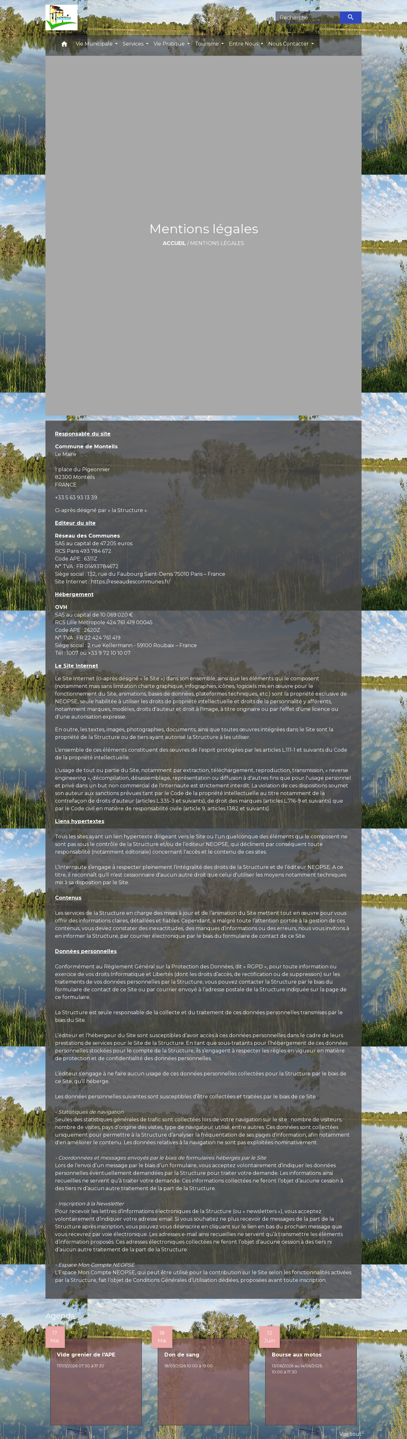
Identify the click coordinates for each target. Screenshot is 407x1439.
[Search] (308, 17)
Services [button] (134, 44)
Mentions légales (217, 243)
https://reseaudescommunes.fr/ (130, 582)
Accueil (174, 243)
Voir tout (350, 1434)
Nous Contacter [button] (289, 44)
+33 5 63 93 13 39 (76, 498)
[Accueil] (61, 17)
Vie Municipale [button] (95, 44)
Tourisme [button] (207, 44)
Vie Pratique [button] (170, 44)
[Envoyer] (351, 17)
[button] (64, 45)
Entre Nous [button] (244, 44)
